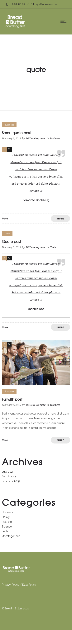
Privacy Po (8, 584)
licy (17, 584)
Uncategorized (11, 536)
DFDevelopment (36, 138)
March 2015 (9, 476)
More (5, 218)
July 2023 (8, 471)
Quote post (11, 241)
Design (6, 517)
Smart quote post (16, 132)
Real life (7, 521)
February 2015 (11, 481)
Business (7, 512)
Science (7, 526)
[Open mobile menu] (64, 21)
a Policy (31, 584)
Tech (5, 531)
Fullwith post (12, 399)
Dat (24, 584)
